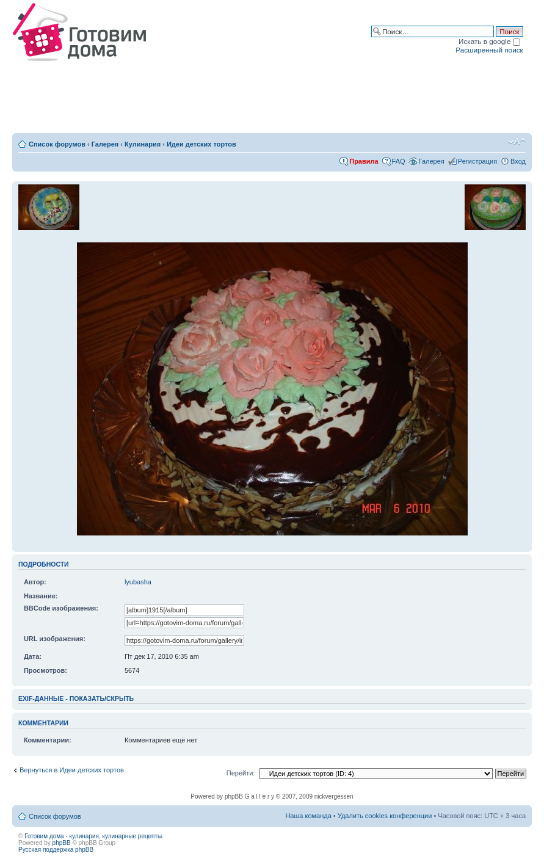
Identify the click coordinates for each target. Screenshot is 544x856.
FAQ (398, 161)
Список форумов (57, 144)
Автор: (35, 582)
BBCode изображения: (61, 608)
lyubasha (138, 582)
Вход (518, 161)
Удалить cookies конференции (385, 815)
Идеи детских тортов (201, 144)
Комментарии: (47, 740)
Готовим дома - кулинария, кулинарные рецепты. (94, 836)
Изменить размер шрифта (517, 141)
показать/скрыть (102, 698)
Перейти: (241, 773)
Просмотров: (45, 670)
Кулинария (143, 144)
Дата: (33, 656)
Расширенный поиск (489, 50)
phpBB (62, 843)
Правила (363, 161)
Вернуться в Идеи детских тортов (72, 770)
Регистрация (477, 161)
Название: (41, 596)
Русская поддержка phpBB (55, 849)
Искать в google (489, 41)
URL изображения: (54, 638)
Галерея (105, 144)
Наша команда (308, 815)
